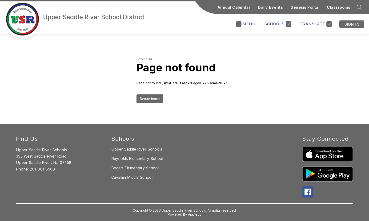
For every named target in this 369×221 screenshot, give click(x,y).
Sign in (351, 24)
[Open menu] (246, 24)
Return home (150, 99)
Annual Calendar (234, 7)
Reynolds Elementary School (137, 158)
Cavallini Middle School (131, 177)
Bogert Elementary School (135, 168)
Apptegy (194, 214)
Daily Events (270, 7)
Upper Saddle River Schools (136, 149)
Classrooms (338, 7)
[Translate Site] (315, 24)
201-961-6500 (42, 169)
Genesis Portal (304, 7)
